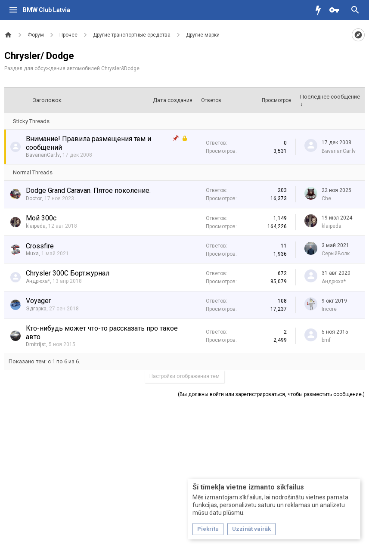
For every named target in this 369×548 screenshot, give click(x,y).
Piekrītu (208, 529)
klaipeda (36, 226)
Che (326, 198)
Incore (329, 309)
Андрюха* (38, 281)
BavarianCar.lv (43, 155)
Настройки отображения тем (184, 376)
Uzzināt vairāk (251, 529)
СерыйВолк (336, 254)
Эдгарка (36, 309)
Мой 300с (41, 218)
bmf (326, 340)
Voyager (38, 301)
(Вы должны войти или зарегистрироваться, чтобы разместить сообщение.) (271, 394)
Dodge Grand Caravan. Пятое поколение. (88, 190)
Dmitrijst (36, 344)
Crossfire (40, 246)
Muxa (32, 254)
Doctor (34, 198)
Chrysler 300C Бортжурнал (67, 273)
